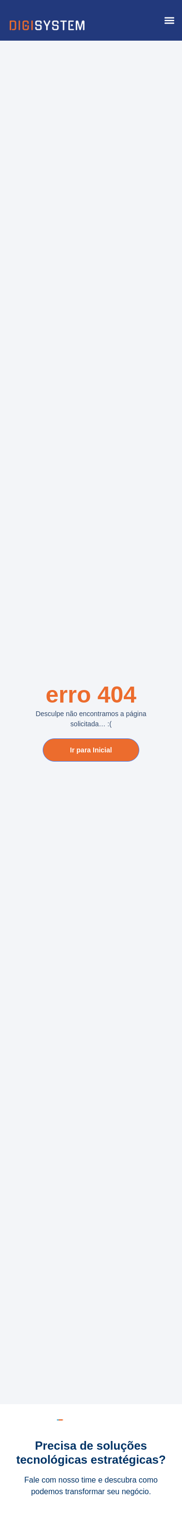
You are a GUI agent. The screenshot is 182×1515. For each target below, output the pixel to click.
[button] (169, 21)
